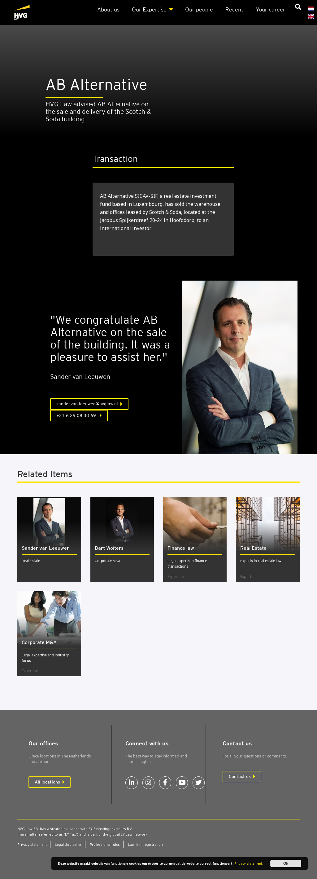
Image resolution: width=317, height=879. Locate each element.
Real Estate (31, 560)
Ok (285, 863)
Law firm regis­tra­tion (145, 844)
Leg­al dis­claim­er (68, 844)
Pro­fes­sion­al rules (105, 844)
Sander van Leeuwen (46, 548)
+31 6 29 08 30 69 (76, 415)
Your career (270, 9)
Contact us (240, 776)
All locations (47, 781)
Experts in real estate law (260, 560)
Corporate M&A (107, 560)
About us (108, 9)
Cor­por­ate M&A (39, 642)
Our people (199, 9)
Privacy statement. (248, 863)
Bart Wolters (109, 548)
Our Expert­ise (149, 9)
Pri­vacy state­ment (32, 844)
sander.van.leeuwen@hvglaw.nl (87, 403)
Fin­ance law (180, 548)
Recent (234, 9)
